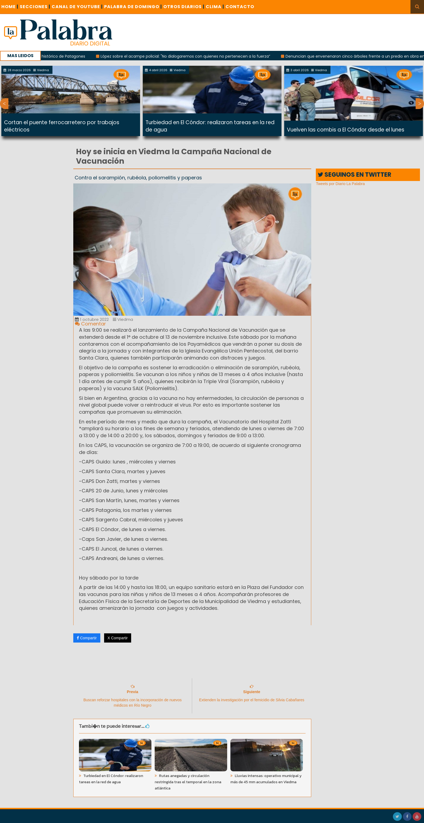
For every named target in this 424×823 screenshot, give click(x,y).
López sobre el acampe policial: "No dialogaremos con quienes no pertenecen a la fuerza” (190, 56)
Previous (4, 103)
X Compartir (118, 638)
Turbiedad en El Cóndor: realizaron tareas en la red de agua (111, 779)
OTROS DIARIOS (183, 7)
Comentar (90, 323)
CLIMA (215, 7)
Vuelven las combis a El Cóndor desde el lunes (345, 129)
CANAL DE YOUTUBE (77, 7)
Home (9, 7)
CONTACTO (240, 7)
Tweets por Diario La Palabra (340, 184)
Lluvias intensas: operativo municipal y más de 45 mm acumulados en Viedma (266, 779)
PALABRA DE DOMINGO (133, 7)
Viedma (123, 319)
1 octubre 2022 (92, 319)
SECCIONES (35, 7)
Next (420, 103)
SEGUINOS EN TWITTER (354, 174)
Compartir (87, 638)
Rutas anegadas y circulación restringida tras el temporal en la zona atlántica (188, 782)
